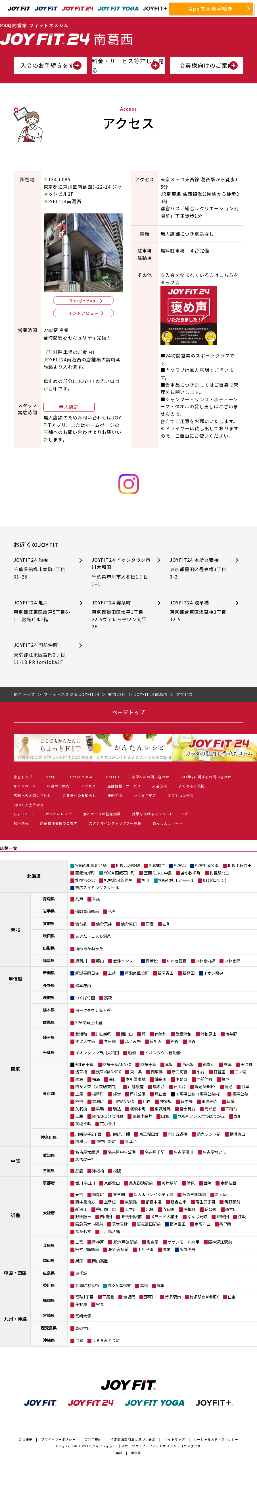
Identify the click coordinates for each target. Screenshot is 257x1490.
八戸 (79, 899)
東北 (15, 929)
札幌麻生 (157, 865)
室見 (100, 1304)
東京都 (49, 1093)
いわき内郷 (205, 961)
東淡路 (131, 1202)
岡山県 (49, 1260)
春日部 (110, 1041)
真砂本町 (83, 1328)
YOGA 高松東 (119, 1285)
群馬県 (49, 1022)
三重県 (49, 1170)
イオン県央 (213, 973)
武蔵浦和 (183, 1034)
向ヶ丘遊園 (178, 1134)
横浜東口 (237, 1134)
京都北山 (112, 1183)
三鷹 (79, 1116)
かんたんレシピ (59, 813)
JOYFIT (50, 776)
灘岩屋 (152, 1242)
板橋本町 (138, 1109)
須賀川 (81, 961)
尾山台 (161, 1094)
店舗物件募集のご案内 (59, 823)
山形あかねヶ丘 (89, 948)
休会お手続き (145, 795)
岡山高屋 (100, 1260)
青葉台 (131, 1141)
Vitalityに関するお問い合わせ (206, 776)
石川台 (179, 1086)
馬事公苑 (240, 1094)
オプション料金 (181, 795)
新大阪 (221, 1194)
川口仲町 (104, 1034)
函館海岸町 (85, 873)
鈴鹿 (79, 1171)
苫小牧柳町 (190, 873)
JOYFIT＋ (112, 776)
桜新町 (98, 1094)
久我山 (81, 1109)
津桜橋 (98, 1171)
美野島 (81, 1304)
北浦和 (81, 1034)
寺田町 (169, 1209)
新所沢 (156, 1041)
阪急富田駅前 (149, 1224)
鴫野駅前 (232, 1202)
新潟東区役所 (137, 973)
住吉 (232, 1297)
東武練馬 (163, 1109)
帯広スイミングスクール (97, 887)
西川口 (127, 1034)
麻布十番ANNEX (116, 1064)
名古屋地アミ (214, 1152)
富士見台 (187, 1109)
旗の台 (159, 1086)
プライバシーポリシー (58, 1439)
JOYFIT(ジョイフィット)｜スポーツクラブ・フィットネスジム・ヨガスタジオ (139, 1446)
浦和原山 (208, 1034)
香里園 (225, 1224)
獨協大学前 (85, 1041)
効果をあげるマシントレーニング (160, 813)
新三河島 (180, 1072)
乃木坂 (188, 1064)
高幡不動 (83, 1123)
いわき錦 (232, 961)
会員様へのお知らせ (79, 795)
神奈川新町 (106, 1141)
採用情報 (21, 823)
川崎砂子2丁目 (88, 1134)
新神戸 (98, 1242)
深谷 (191, 1041)
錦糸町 (161, 1079)
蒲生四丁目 (205, 1202)
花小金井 (108, 1123)
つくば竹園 (85, 998)
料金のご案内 (58, 785)
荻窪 (230, 1101)
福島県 (49, 960)
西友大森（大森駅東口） (97, 1086)
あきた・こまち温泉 (93, 936)
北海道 (34, 875)
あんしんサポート (168, 823)
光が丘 (210, 1109)
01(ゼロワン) (214, 880)
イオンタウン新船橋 (163, 1052)
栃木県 (49, 1009)
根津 (228, 1064)
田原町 (246, 1064)
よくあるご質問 (192, 785)
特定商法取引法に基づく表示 (133, 1439)
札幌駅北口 (219, 873)
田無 (165, 1116)
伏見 (191, 1183)
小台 (200, 1072)
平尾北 (108, 1297)
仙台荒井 (104, 924)
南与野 (231, 1034)
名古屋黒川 (183, 1152)
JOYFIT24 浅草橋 (198, 611)
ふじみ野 (133, 1041)
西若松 (152, 961)
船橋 (132, 1052)
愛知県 (49, 1155)
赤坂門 (129, 1297)
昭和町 (189, 1209)
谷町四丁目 (106, 1209)
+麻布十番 (84, 1064)
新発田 (189, 973)
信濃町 (98, 1101)
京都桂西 (228, 1183)
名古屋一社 (85, 1159)
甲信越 (15, 978)
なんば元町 (197, 1216)
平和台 (231, 1109)
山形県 (49, 948)
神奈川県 (49, 1137)
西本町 (231, 1209)
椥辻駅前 (169, 1183)
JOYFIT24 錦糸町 (120, 614)
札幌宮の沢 (85, 880)
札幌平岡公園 (207, 865)
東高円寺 (210, 1101)
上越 (112, 973)
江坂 (242, 1216)
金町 (113, 1079)
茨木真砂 (120, 1224)
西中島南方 (85, 1202)
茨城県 (49, 997)
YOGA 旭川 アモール (176, 880)
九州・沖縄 (15, 1318)
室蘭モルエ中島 (158, 873)
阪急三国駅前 (194, 1194)
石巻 (150, 924)
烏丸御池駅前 (141, 1183)
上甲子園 (146, 1249)
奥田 (79, 1260)
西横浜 (81, 1141)
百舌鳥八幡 (110, 1231)
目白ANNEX (123, 1101)
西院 (207, 1183)
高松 (144, 1285)
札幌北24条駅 (128, 865)
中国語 (136, 1452)
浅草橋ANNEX (108, 1072)
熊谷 (175, 1041)
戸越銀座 (136, 1086)
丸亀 (161, 1285)
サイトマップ (174, 1439)
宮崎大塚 (83, 1316)
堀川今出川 (85, 1183)
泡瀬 (79, 1340)
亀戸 (225, 1079)
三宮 (79, 1242)
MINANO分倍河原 (107, 1116)
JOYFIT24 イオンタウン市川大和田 (121, 572)
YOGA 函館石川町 (119, 873)
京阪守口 (202, 1224)
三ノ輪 (240, 1072)
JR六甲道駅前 (125, 1242)
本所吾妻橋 (136, 1079)
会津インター (125, 961)
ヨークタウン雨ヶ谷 (93, 1010)
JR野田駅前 (131, 1216)
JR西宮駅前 (118, 1249)
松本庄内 (83, 985)
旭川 (145, 880)
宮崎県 (49, 1315)
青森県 (49, 899)
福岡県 (49, 1300)
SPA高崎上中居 (88, 1022)
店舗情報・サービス (124, 785)
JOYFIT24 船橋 (42, 568)
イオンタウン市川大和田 (97, 1052)
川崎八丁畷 (120, 1134)
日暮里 (219, 1072)
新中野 (187, 1101)
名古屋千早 (155, 1152)
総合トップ (23, 776)
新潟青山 (166, 973)
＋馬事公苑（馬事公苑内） (199, 1094)
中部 (15, 1161)
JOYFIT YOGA (80, 776)
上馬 (79, 1094)
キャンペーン (25, 785)
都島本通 (154, 1202)
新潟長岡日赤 (87, 973)
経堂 (117, 1094)
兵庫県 (49, 1245)
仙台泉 (81, 924)
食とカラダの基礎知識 (102, 813)
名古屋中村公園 (122, 1152)
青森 (96, 899)
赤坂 (169, 1064)
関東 (15, 1068)
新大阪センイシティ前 (153, 1194)
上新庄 (110, 1202)
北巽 (150, 1209)
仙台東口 (129, 924)
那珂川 (150, 1297)
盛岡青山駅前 (87, 911)
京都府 (49, 1183)
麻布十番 (148, 1064)
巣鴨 (100, 1109)
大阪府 (49, 1212)
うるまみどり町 (106, 1340)
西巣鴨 (157, 1072)
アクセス (88, 785)
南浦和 (161, 1034)
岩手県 (49, 911)
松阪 (117, 1171)
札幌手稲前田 (239, 865)
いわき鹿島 (177, 961)
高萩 (108, 998)
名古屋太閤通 (87, 1152)
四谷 (79, 1101)
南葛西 (181, 1079)
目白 (147, 1101)
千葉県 (49, 1052)
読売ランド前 (209, 1134)
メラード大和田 (164, 1216)
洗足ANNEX (205, 1086)
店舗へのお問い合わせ (32, 795)
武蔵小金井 (142, 1116)
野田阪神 (83, 1216)
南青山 (209, 1064)
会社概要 (25, 1439)
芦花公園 (138, 1094)
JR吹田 (222, 1216)
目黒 (245, 1086)
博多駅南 (173, 1297)
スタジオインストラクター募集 (115, 823)
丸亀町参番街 (87, 1285)
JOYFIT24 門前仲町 (42, 653)
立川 (238, 1116)
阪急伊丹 (187, 1249)
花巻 (112, 911)
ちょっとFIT (24, 813)
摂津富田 (177, 1224)
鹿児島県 (49, 1328)
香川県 (49, 1285)
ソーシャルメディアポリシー (216, 1439)
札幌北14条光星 (118, 880)
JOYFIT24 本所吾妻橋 (198, 568)
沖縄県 (49, 1340)
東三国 (119, 1194)
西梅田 (106, 1216)
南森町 (98, 1194)
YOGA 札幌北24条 (91, 865)
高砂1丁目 (84, 1297)
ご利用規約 (93, 1439)
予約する (115, 795)
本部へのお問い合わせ (150, 776)
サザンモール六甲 (183, 1242)
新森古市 (179, 1202)
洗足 (228, 1086)
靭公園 (210, 1209)
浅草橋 (81, 1072)
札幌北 (180, 865)
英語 (119, 1452)
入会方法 (159, 785)
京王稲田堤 (149, 1134)
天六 (79, 1194)
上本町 (131, 1209)
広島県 (49, 1273)
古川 (167, 924)
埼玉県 (49, 1037)
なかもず (83, 1231)
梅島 (96, 1079)
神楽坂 (166, 1101)
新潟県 (49, 973)
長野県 (49, 985)
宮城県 (49, 923)
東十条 (136, 1072)
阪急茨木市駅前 (89, 1224)
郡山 (100, 961)
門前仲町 (204, 1079)
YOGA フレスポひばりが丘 (201, 1116)
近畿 (15, 1215)
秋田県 (49, 936)
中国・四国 (15, 1272)
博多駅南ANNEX (204, 1297)
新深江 (81, 1209)
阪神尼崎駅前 (87, 1249)
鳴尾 (166, 1249)
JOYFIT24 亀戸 (42, 611)
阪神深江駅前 (220, 1242)
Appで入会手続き (211, 8)
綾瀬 (79, 1079)
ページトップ (128, 712)
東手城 (81, 1273)
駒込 (117, 1109)
